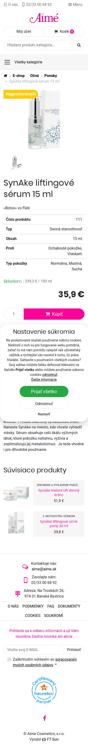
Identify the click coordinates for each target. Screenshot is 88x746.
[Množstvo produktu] (14, 314)
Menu (75, 4)
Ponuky (50, 75)
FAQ (50, 606)
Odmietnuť (44, 404)
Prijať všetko (44, 391)
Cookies (32, 615)
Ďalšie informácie (44, 379)
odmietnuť (49, 375)
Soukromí (53, 615)
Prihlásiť (74, 650)
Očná (34, 75)
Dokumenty (69, 606)
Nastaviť (44, 414)
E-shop (19, 75)
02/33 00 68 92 (37, 4)
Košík (64, 31)
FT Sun (50, 739)
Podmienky (33, 606)
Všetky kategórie (23, 62)
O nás (11, 4)
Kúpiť (54, 314)
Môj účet (23, 31)
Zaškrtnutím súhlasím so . (45, 662)
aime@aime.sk (44, 569)
